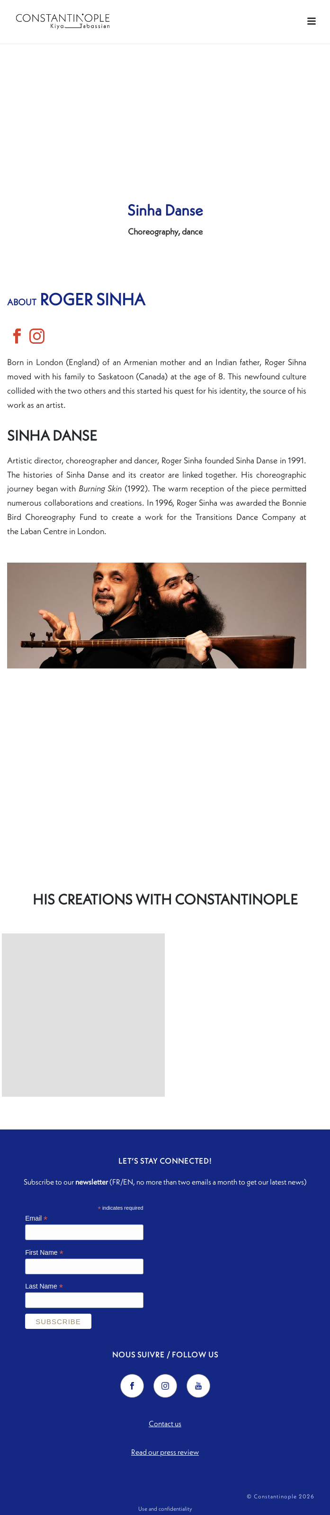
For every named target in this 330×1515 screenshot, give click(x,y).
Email (36, 1218)
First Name (44, 1252)
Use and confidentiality (165, 1508)
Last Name (44, 1286)
